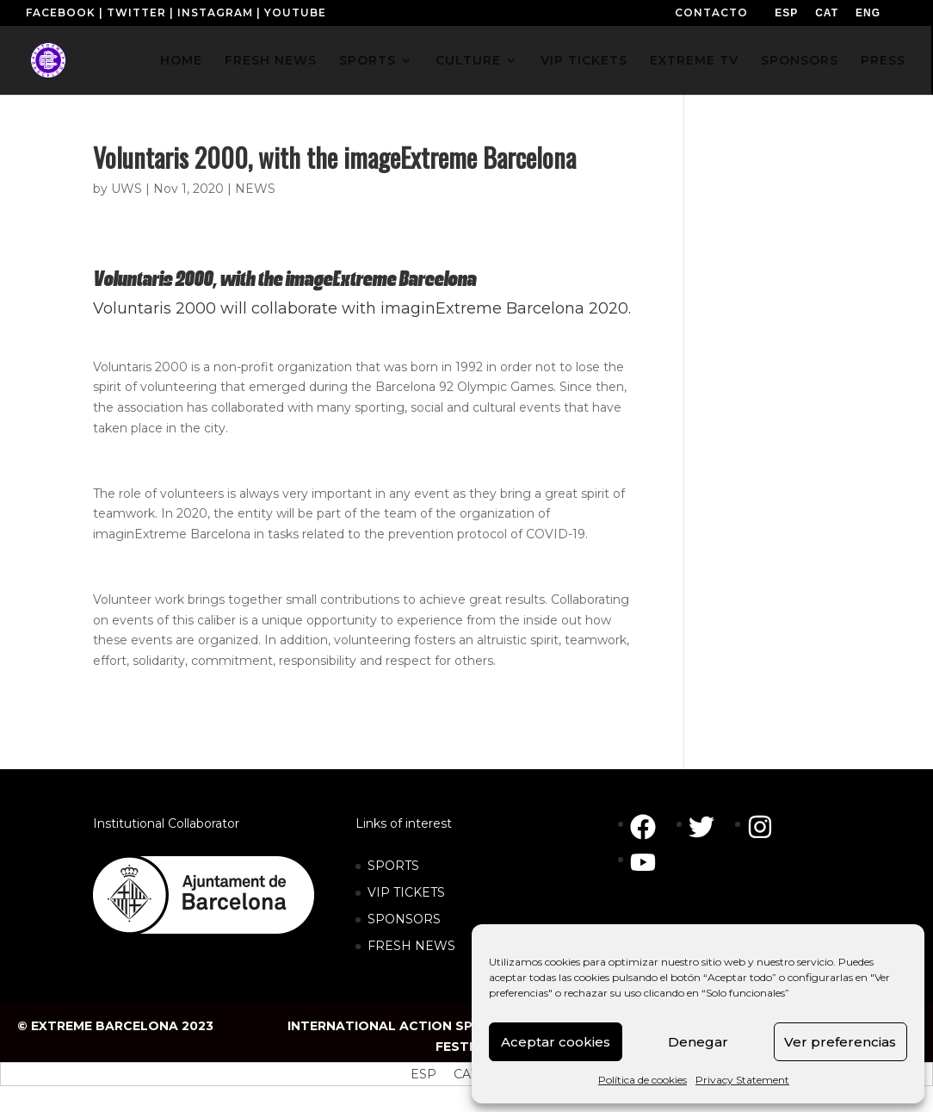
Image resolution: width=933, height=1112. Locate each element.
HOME (181, 61)
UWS (126, 188)
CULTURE (468, 61)
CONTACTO (711, 12)
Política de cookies (642, 1079)
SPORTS (367, 61)
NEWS (255, 188)
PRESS (883, 61)
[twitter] (710, 827)
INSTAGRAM (215, 12)
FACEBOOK (61, 12)
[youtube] (647, 862)
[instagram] (768, 827)
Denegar (698, 1042)
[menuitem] (786, 13)
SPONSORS (799, 61)
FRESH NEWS (271, 61)
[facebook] (651, 827)
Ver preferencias (840, 1042)
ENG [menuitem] (868, 13)
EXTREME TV (694, 61)
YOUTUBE (295, 12)
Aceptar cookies (555, 1042)
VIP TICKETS (584, 61)
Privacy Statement (742, 1079)
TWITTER (136, 12)
